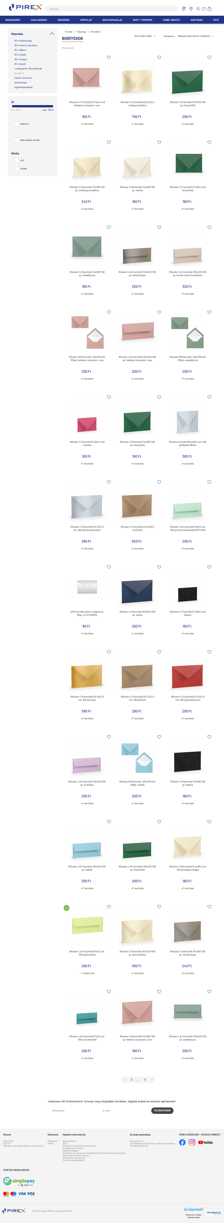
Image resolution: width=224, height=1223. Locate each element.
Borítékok (19, 73)
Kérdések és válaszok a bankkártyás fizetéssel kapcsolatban (94, 1153)
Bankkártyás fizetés (73, 1148)
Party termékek (142, 20)
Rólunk (7, 1134)
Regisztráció (136, 1141)
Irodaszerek (12, 20)
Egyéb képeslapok (23, 87)
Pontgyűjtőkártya (139, 1146)
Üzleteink (53, 1134)
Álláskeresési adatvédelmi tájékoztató (23, 1146)
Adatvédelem (69, 1141)
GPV (19, 160)
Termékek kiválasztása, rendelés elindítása (152, 1143)
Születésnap (20, 83)
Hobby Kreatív (171, 20)
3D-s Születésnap (23, 41)
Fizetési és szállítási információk (79, 1146)
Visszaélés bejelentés (73, 1158)
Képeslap (86, 20)
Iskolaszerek (39, 20)
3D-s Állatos (20, 50)
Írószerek (64, 20)
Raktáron (21, 124)
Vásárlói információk (74, 1134)
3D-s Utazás (20, 55)
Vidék (51, 1143)
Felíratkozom (162, 1110)
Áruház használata (140, 1134)
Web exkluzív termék (27, 140)
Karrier (7, 1143)
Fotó (216, 20)
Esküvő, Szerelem (23, 78)
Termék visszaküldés (73, 1160)
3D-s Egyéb (20, 64)
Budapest (53, 1141)
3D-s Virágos (20, 59)
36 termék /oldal (143, 36)
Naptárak (197, 20)
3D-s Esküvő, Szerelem (25, 45)
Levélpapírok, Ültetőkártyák (28, 69)
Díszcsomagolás (112, 20)
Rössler (20, 168)
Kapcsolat (8, 1141)
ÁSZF (65, 1143)
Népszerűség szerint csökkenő (194, 36)
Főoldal (68, 32)
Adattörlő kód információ (75, 1155)
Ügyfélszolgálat (70, 1151)
